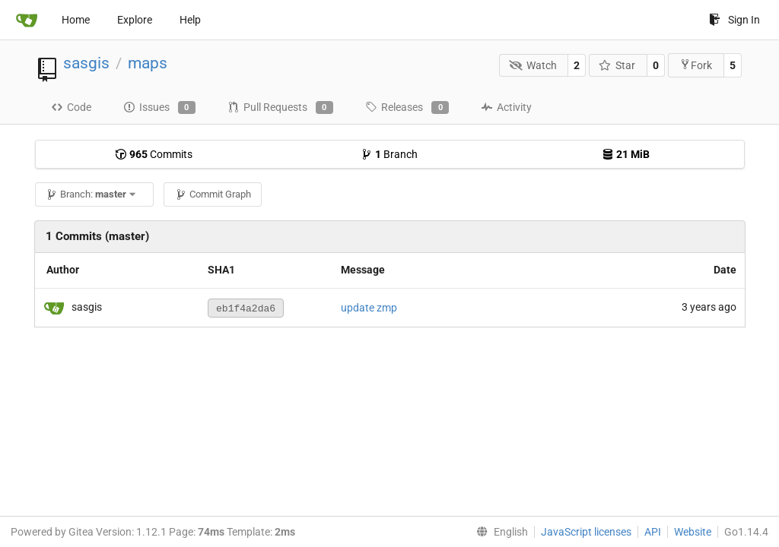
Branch (389, 154)
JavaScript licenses (586, 532)
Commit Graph (213, 194)
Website (692, 532)
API (652, 532)
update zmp (369, 308)
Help (190, 20)
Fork (695, 64)
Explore (134, 20)
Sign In (734, 20)
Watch (533, 65)
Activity (506, 107)
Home (76, 20)
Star (617, 65)
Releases (407, 108)
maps (147, 63)
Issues (159, 108)
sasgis (86, 63)
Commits (153, 154)
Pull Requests (280, 108)
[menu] (499, 532)
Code (71, 107)
